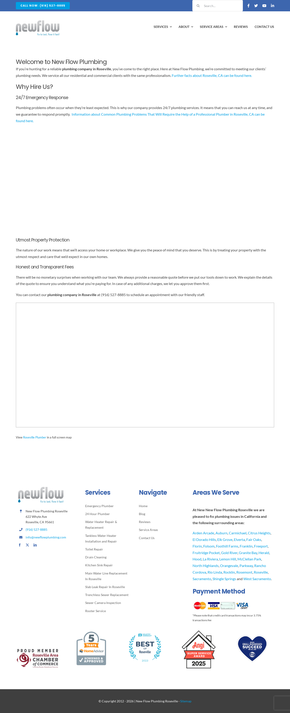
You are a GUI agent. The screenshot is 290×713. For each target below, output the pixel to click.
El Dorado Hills (204, 539)
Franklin (246, 546)
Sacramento (202, 579)
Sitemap (185, 701)
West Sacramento (257, 579)
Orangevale (229, 565)
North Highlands (206, 565)
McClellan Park (249, 559)
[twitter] (27, 545)
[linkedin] (35, 545)
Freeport (261, 546)
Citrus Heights (259, 533)
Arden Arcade (203, 533)
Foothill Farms (227, 546)
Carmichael (237, 533)
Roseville (261, 572)
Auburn (221, 533)
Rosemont (244, 572)
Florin (197, 546)
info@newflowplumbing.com (46, 537)
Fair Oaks (253, 539)
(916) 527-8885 (36, 529)
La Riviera (210, 559)
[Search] (198, 5)
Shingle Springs (224, 579)
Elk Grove (224, 539)
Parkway (246, 565)
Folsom (209, 546)
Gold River (229, 552)
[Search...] (217, 5)
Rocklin (229, 572)
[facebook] (19, 545)
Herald (264, 552)
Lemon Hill (227, 559)
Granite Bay (248, 552)
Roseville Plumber (34, 437)
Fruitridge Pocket (206, 552)
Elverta (239, 539)
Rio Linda (215, 572)
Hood (197, 559)
